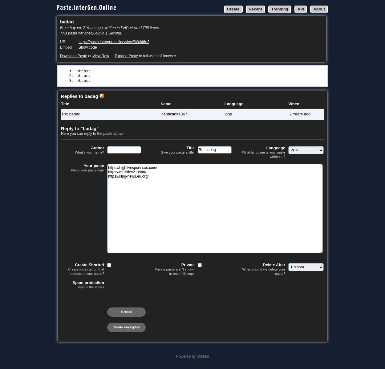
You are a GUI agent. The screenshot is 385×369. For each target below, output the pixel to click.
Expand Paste (126, 56)
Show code (88, 47)
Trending (279, 9)
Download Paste (73, 56)
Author (82, 151)
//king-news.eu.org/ (113, 81)
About (319, 9)
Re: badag (71, 115)
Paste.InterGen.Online (87, 7)
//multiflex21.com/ (112, 76)
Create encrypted (126, 328)
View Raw (100, 56)
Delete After (263, 270)
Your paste (82, 169)
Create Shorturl (82, 270)
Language (263, 153)
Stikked (203, 357)
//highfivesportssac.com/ (119, 71)
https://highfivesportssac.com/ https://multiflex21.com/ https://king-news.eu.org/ (215, 209)
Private (173, 270)
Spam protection (82, 286)
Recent (255, 9)
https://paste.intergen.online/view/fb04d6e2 (114, 42)
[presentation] (108, 303)
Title (173, 151)
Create (233, 9)
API (301, 9)
